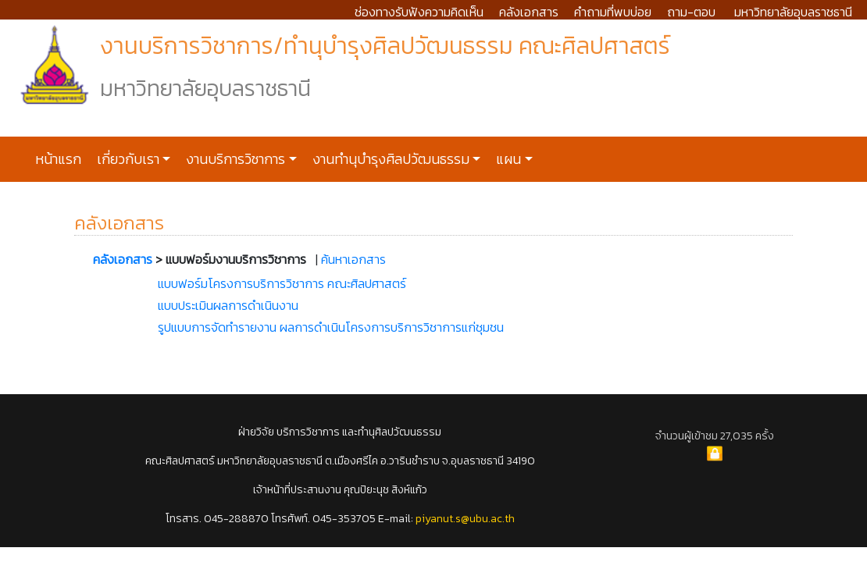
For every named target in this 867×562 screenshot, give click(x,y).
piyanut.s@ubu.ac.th (465, 518)
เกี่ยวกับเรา (126, 159)
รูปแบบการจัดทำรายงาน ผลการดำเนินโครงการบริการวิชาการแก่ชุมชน (331, 327)
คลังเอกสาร (528, 11)
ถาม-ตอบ (691, 11)
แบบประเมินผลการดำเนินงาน (228, 305)
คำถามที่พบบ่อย (612, 11)
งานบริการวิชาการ (234, 159)
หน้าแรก (58, 159)
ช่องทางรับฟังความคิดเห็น (419, 11)
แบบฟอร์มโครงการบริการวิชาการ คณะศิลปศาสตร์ (282, 283)
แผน (507, 159)
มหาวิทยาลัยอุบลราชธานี (793, 11)
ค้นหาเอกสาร (353, 259)
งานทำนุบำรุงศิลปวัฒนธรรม (389, 159)
